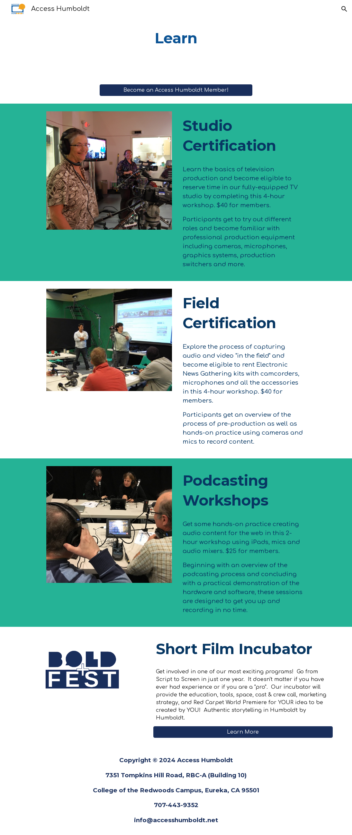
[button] (344, 9)
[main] (176, 38)
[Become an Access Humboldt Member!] (176, 90)
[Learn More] (243, 732)
